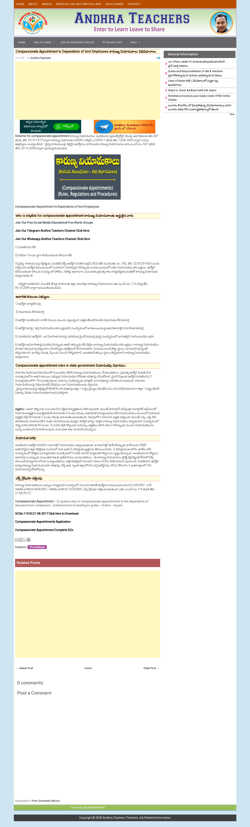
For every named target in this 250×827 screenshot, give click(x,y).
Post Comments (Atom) (46, 800)
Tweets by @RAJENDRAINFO (87, 807)
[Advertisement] (87, 91)
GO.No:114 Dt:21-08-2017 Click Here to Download (46, 513)
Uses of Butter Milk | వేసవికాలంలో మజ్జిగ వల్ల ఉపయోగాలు (193, 82)
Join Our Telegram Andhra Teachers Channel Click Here (52, 230)
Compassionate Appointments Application (43, 521)
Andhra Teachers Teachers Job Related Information (137, 817)
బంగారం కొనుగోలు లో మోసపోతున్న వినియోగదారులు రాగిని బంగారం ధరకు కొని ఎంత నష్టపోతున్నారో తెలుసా (199, 107)
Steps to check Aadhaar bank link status (192, 90)
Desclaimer (115, 4)
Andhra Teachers (41, 57)
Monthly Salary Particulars (78, 4)
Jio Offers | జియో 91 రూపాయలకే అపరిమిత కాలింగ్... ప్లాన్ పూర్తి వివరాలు (197, 63)
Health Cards (42, 42)
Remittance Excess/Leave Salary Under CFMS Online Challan (199, 98)
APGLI (133, 42)
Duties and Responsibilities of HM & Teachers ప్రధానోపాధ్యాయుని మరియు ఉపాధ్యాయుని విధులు (195, 73)
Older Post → (151, 668)
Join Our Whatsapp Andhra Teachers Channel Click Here (52, 239)
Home (20, 4)
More (232, 114)
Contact (134, 4)
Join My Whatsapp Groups (77, 42)
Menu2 (47, 4)
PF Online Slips (112, 42)
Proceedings (37, 547)
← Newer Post (24, 668)
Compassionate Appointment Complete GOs (44, 530)
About (33, 4)
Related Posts (28, 563)
